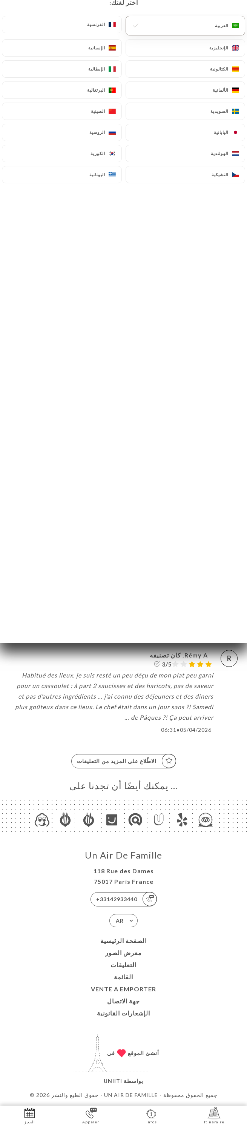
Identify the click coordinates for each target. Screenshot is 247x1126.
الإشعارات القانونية (123, 1013)
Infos (151, 1115)
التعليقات (123, 964)
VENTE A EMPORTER (123, 988)
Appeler (90, 1115)
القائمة (123, 976)
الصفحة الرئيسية (123, 940)
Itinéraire (214, 1115)
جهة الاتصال (123, 1001)
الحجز (30, 1115)
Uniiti (113, 1081)
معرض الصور (123, 952)
